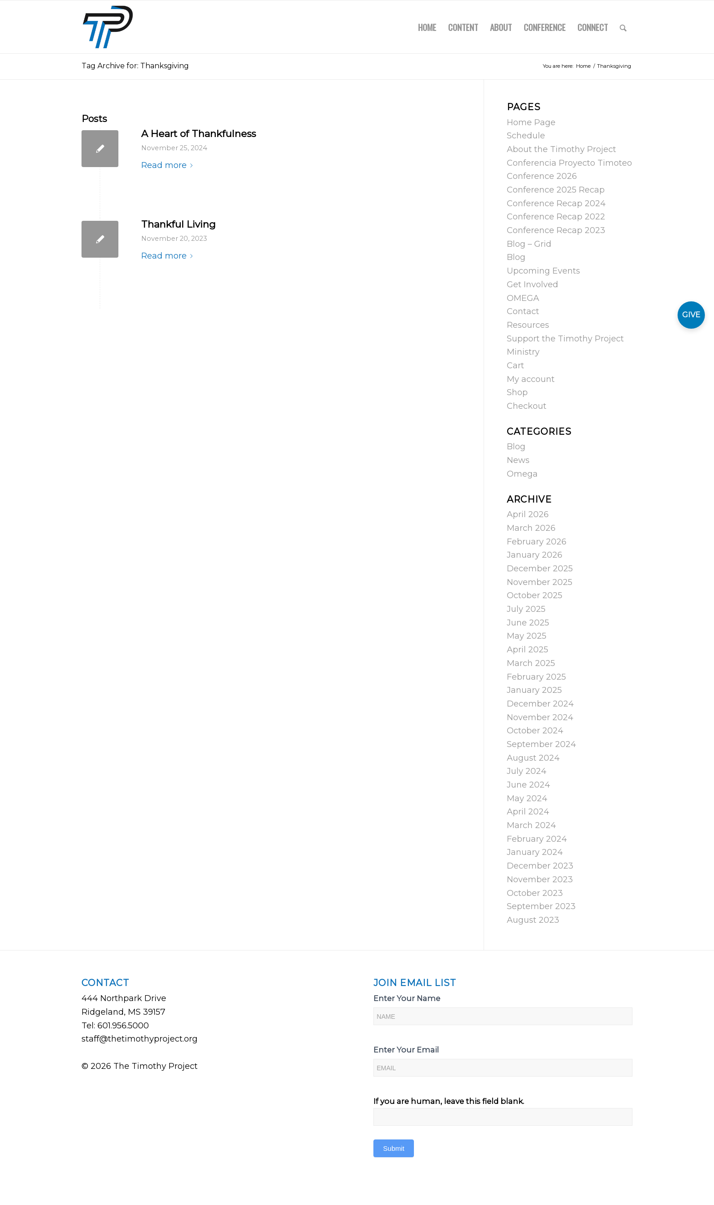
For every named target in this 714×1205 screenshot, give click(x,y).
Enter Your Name (406, 998)
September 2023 (541, 906)
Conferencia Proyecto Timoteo (569, 163)
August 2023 (533, 920)
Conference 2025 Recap (556, 190)
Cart (515, 366)
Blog (516, 257)
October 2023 (535, 893)
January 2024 (535, 852)
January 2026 (534, 555)
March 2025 (531, 663)
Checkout (526, 406)
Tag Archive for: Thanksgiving (135, 65)
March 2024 (531, 825)
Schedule (526, 136)
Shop (517, 392)
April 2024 (528, 812)
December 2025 (540, 569)
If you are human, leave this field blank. (448, 1101)
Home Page (531, 122)
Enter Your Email (406, 1049)
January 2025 (534, 690)
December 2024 (540, 704)
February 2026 (536, 542)
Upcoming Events (543, 271)
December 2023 (540, 866)
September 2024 (541, 744)
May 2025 (526, 636)
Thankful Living (178, 224)
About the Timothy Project (561, 149)
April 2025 (527, 650)
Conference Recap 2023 (556, 230)
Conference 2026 (542, 176)
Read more (168, 165)
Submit (393, 1148)
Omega (522, 474)
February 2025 (536, 677)
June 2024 (528, 785)
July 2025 (526, 609)
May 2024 (527, 798)
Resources (528, 325)
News (518, 460)
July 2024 (526, 771)
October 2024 (535, 731)
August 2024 (533, 758)
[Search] (623, 26)
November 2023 (540, 880)
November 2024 (540, 717)
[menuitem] (427, 26)
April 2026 (528, 514)
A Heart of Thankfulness (198, 133)
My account (531, 379)
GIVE (691, 314)
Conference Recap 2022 (556, 217)
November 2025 (539, 582)
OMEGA (523, 298)
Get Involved (532, 285)
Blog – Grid (529, 244)
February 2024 (537, 839)
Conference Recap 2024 (556, 203)
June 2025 (528, 623)
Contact (523, 311)
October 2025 (534, 595)
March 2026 (531, 528)
